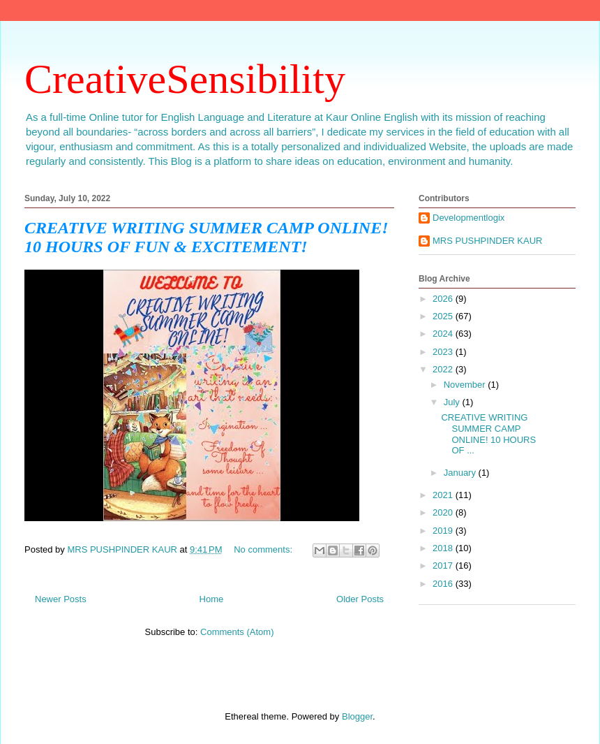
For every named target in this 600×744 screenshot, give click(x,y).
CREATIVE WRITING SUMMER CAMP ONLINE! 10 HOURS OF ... (488, 433)
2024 (444, 333)
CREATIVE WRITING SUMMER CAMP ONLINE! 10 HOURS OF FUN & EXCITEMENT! (206, 237)
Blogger (357, 716)
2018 (444, 548)
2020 (444, 512)
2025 (444, 316)
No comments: (264, 549)
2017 (444, 565)
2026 (444, 298)
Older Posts (360, 599)
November (466, 384)
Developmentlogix (468, 217)
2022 (444, 369)
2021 (444, 495)
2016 (444, 583)
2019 (444, 530)
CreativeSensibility (184, 79)
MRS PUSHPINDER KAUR (487, 240)
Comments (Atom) (236, 632)
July (453, 402)
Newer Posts (61, 599)
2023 (444, 352)
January (461, 472)
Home (212, 599)
